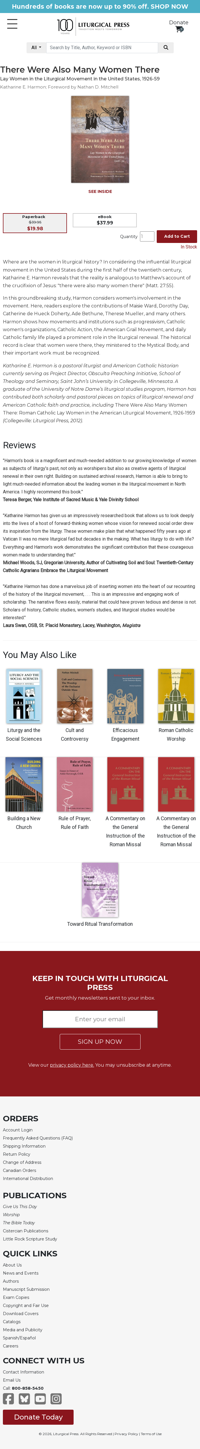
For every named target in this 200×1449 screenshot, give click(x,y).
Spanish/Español (19, 1338)
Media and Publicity (22, 1329)
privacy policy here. (72, 1065)
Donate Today (38, 1417)
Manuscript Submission (26, 1289)
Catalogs (11, 1321)
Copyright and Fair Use (26, 1305)
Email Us (11, 1380)
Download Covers (20, 1313)
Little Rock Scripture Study (30, 1239)
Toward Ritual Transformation (100, 924)
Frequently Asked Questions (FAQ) (38, 1138)
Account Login (18, 1130)
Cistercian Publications (25, 1231)
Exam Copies (16, 1297)
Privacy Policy (126, 1434)
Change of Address (22, 1162)
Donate (178, 22)
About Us (12, 1265)
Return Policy (16, 1154)
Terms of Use (151, 1434)
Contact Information (23, 1372)
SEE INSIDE (100, 191)
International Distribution (28, 1178)
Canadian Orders (19, 1170)
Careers (10, 1346)
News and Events (20, 1273)
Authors (11, 1281)
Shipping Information (24, 1146)
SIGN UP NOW (100, 1041)
